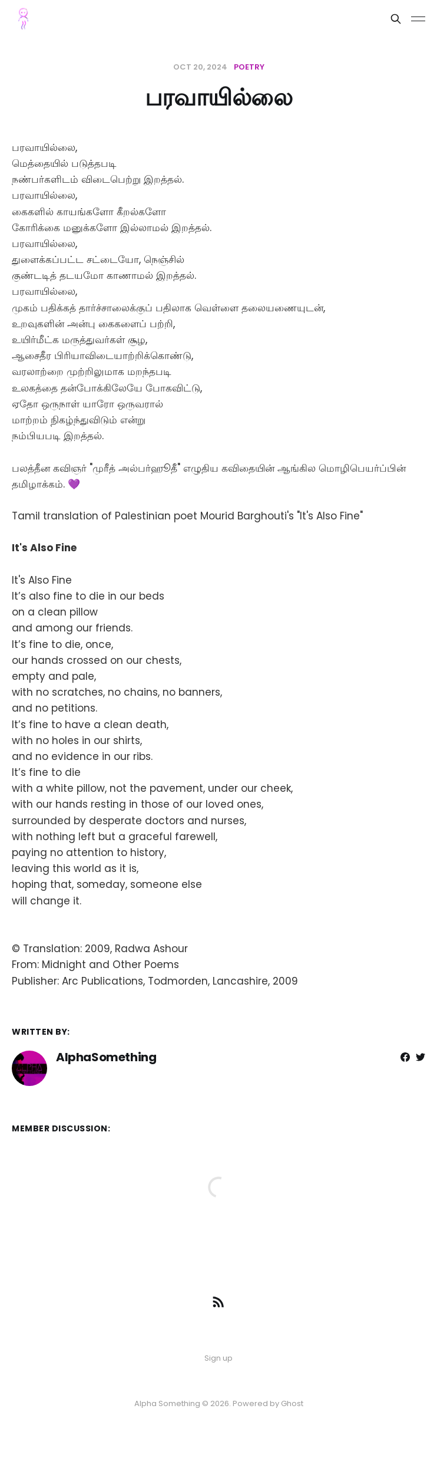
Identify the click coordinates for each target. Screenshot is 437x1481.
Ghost (292, 1403)
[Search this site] (396, 19)
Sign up (218, 1358)
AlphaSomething (106, 1057)
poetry (249, 67)
